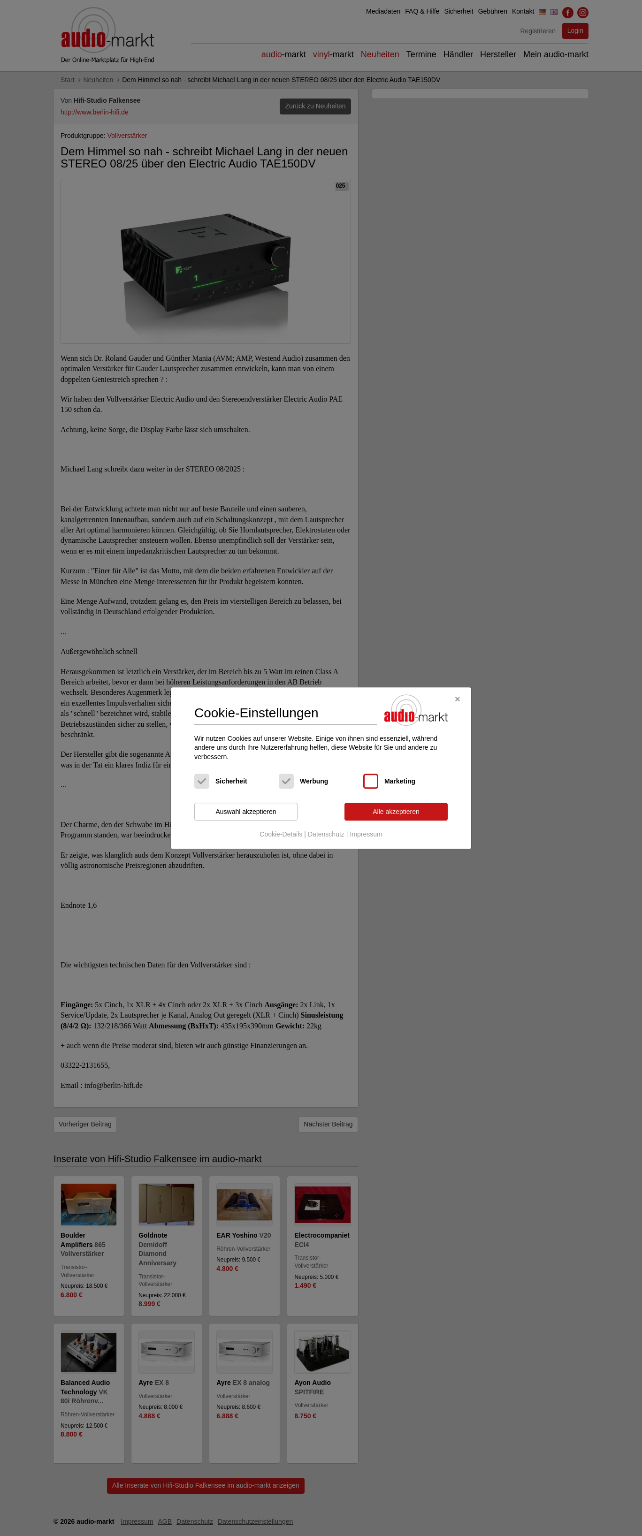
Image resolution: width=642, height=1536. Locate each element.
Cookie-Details (281, 834)
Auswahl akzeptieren (245, 811)
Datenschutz (326, 834)
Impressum (366, 834)
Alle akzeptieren (396, 811)
